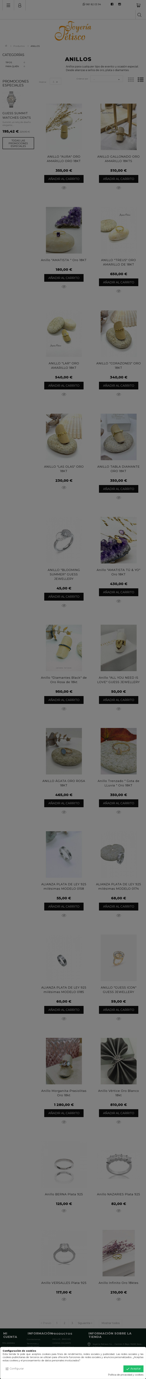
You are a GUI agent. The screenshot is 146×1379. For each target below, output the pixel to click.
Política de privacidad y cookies (125, 1374)
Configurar (14, 1369)
